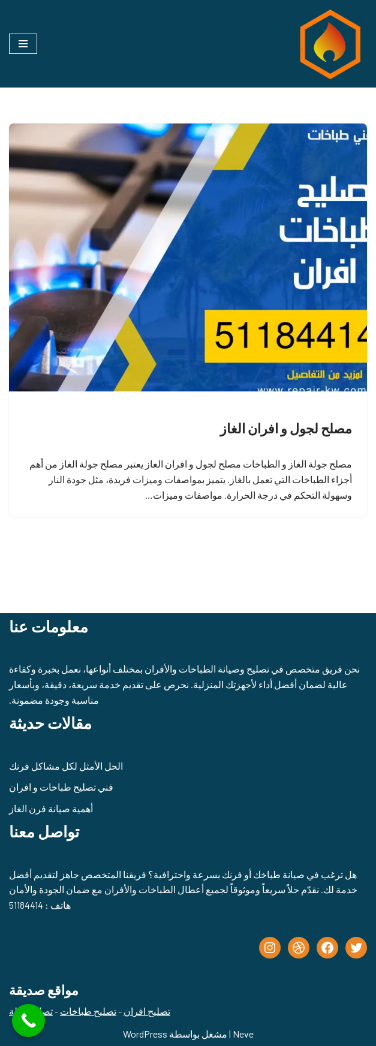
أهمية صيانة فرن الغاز (51, 808)
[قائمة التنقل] (23, 44)
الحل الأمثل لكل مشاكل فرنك (66, 765)
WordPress (145, 1033)
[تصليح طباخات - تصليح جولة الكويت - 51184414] (328, 43)
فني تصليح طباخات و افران (61, 786)
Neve (243, 1033)
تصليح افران (147, 1011)
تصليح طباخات (88, 1011)
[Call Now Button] (28, 1020)
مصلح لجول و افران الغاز (286, 428)
